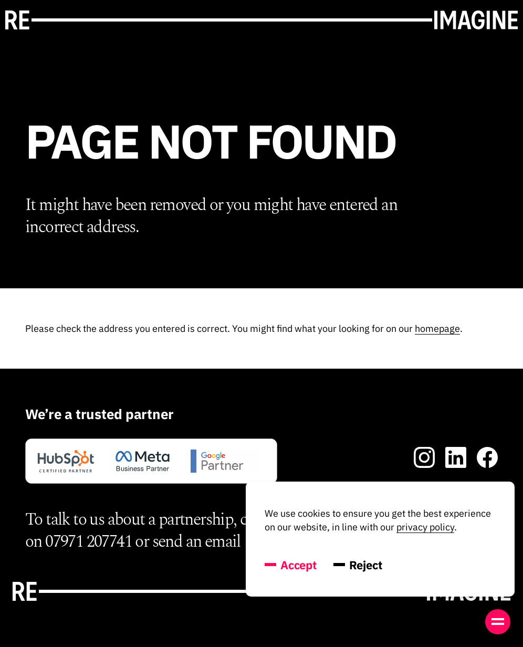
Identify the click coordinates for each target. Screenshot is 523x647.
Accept (291, 565)
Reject (357, 565)
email (222, 542)
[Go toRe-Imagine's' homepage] (261, 20)
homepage (437, 328)
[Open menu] (497, 621)
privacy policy (425, 527)
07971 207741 (88, 542)
